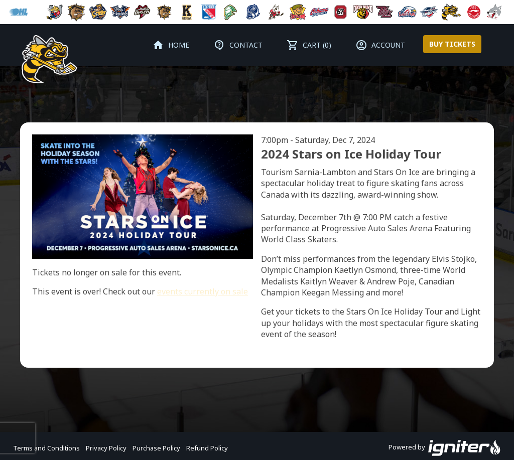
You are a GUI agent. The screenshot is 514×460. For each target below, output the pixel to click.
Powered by (445, 448)
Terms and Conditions (46, 447)
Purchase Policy (156, 447)
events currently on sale (202, 291)
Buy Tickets (452, 44)
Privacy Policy (106, 447)
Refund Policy (207, 447)
